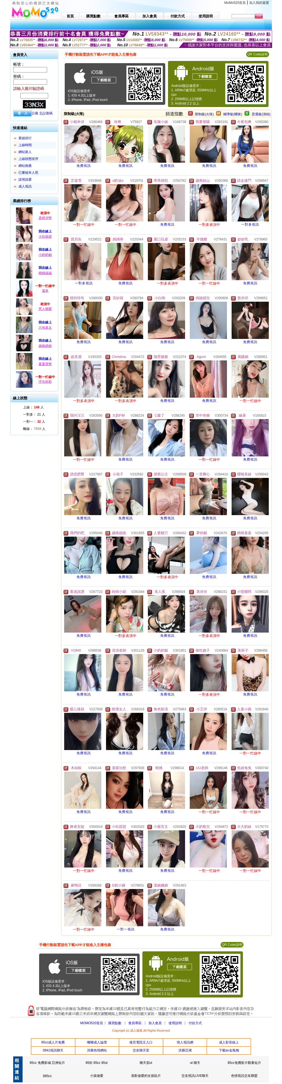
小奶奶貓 (45, 255)
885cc (47, 1076)
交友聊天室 (141, 1050)
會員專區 (135, 1023)
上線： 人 (33, 407)
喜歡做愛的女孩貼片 (146, 1076)
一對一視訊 (126, 929)
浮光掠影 (45, 382)
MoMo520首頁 (235, 3)
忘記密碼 (46, 113)
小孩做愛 (96, 1076)
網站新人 (25, 152)
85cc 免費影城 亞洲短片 (47, 1063)
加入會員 (155, 1023)
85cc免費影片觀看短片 (244, 1063)
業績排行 (25, 138)
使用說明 (175, 1023)
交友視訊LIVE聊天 (194, 1076)
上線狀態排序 (28, 159)
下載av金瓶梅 (229, 1050)
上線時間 (25, 145)
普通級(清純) (261, 114)
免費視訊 (84, 166)
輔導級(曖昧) (232, 114)
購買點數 (114, 1023)
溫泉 (45, 291)
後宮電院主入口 (141, 1042)
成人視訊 (25, 186)
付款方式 (195, 1023)
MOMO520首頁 (91, 1023)
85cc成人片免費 (53, 1042)
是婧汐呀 (45, 218)
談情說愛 (25, 179)
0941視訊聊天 (53, 1050)
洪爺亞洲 (185, 1050)
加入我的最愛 (259, 3)
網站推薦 (25, 166)
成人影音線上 (229, 1042)
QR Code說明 (257, 54)
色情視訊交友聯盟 (244, 1076)
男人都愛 (45, 309)
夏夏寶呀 (45, 364)
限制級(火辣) (204, 114)
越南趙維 (45, 346)
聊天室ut (146, 1063)
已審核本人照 (28, 173)
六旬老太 (45, 328)
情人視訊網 (185, 1042)
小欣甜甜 (45, 237)
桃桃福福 (45, 273)
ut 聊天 (195, 1063)
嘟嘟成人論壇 (97, 1042)
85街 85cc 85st (97, 1063)
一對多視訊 (250, 224)
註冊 (35, 113)
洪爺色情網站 (97, 1050)
